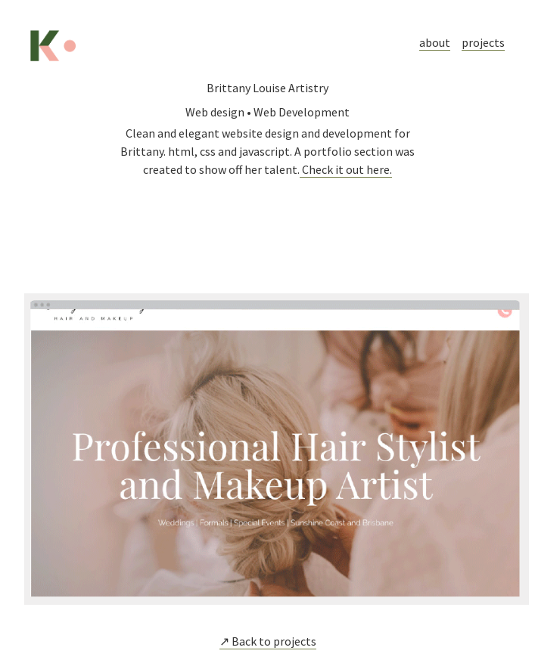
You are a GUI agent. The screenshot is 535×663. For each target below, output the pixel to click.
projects (483, 42)
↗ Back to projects (267, 641)
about (434, 42)
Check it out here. (346, 169)
